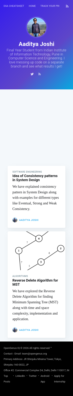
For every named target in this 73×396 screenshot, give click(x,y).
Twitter (33, 375)
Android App (44, 378)
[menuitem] (13, 6)
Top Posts (7, 378)
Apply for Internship (59, 378)
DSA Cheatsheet (14, 6)
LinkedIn (20, 375)
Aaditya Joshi (29, 220)
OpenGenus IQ (12, 348)
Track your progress (54, 6)
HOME (32, 6)
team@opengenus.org (34, 353)
